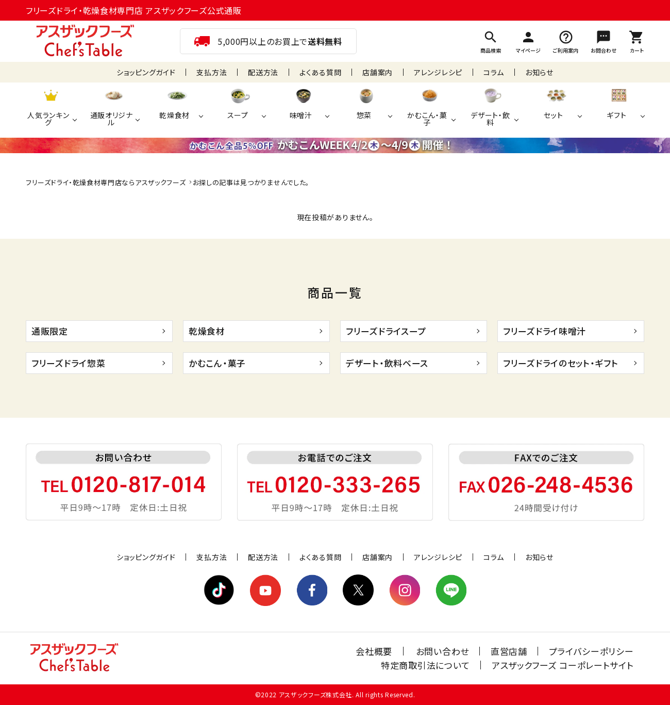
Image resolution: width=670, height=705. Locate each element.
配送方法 (263, 72)
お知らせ (539, 72)
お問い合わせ (443, 651)
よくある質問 (320, 72)
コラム (493, 72)
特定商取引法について (426, 665)
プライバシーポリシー (591, 651)
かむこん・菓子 (217, 362)
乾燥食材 (207, 330)
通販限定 (49, 330)
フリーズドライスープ (386, 330)
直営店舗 (509, 651)
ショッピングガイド (145, 72)
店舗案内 (377, 72)
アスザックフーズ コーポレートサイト (563, 665)
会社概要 (375, 651)
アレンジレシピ (438, 72)
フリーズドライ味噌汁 (544, 330)
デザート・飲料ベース (387, 362)
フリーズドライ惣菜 (68, 362)
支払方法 (211, 72)
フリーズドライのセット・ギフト (560, 362)
